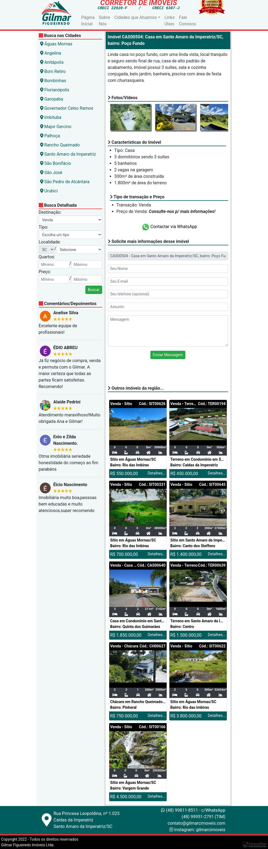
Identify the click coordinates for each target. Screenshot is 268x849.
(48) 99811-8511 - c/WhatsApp (193, 810)
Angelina (50, 53)
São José (51, 172)
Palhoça (50, 135)
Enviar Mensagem (168, 355)
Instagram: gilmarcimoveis (199, 829)
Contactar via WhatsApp (169, 226)
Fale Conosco (187, 20)
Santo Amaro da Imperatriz (68, 154)
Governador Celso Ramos (66, 108)
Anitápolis (52, 62)
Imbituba (51, 117)
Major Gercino (56, 126)
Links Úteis (169, 20)
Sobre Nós (104, 20)
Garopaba (51, 99)
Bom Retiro (53, 71)
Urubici (49, 190)
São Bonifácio (55, 163)
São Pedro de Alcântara (65, 181)
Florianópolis (54, 89)
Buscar (93, 290)
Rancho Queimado (60, 145)
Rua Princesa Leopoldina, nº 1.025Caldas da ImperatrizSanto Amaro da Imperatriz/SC (87, 820)
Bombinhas (53, 80)
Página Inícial (88, 20)
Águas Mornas (56, 43)
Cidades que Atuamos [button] (135, 17)
